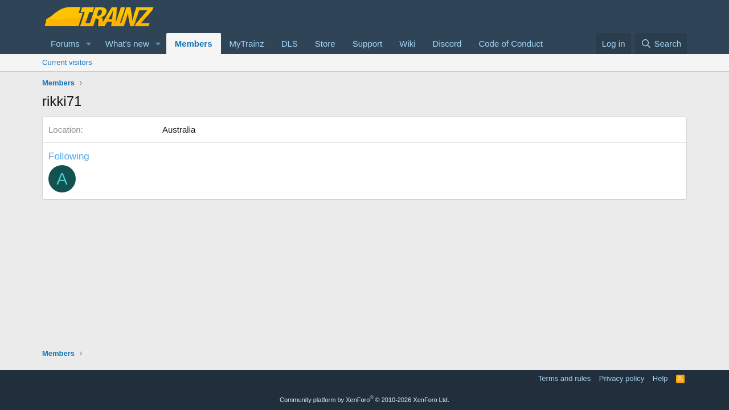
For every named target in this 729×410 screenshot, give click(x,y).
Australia (178, 129)
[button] (89, 43)
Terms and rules (564, 378)
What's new (127, 43)
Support (368, 43)
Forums (65, 43)
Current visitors (67, 62)
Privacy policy (621, 378)
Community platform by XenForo (364, 399)
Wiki (407, 43)
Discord (447, 43)
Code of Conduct (510, 43)
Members (193, 43)
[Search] (661, 43)
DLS (289, 43)
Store (325, 43)
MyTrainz (247, 43)
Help (660, 378)
